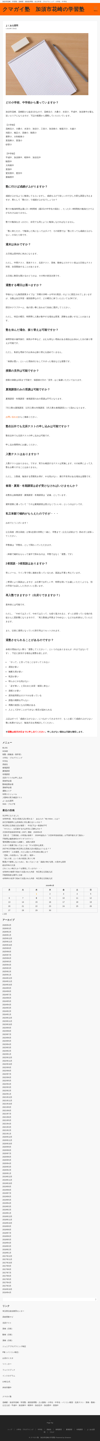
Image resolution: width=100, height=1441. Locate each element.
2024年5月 (6, 1001)
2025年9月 (6, 948)
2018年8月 (6, 1230)
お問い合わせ (12, 417)
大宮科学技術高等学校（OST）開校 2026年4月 (22, 832)
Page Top (50, 1421)
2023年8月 (6, 1031)
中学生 (5, 761)
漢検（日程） (7, 1340)
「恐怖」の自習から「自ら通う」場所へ (18, 855)
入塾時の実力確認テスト (12, 797)
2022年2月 (6, 1091)
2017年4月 (6, 1282)
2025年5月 (6, 961)
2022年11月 (7, 1061)
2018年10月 (7, 1223)
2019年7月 (6, 1193)
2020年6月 (6, 1157)
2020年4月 (6, 1163)
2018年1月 (6, 1253)
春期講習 (6, 768)
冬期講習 (6, 774)
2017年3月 (6, 1286)
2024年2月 (6, 1011)
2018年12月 (7, 1216)
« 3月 (4, 914)
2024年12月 (7, 978)
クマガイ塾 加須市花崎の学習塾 (43, 9)
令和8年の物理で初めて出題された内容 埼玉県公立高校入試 (27, 872)
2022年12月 (7, 1057)
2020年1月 (6, 1173)
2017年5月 (6, 1279)
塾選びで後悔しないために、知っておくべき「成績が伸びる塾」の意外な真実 (34, 862)
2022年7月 (6, 1074)
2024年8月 (6, 991)
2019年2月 (6, 1210)
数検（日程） (7, 1335)
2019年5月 (6, 1200)
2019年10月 (7, 1183)
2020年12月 (7, 1137)
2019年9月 (6, 1186)
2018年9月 (6, 1226)
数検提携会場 (7, 784)
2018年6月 (6, 1236)
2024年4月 (6, 1005)
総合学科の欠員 (8, 865)
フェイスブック (8, 1370)
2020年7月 (6, 1153)
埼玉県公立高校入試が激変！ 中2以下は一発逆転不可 (24, 825)
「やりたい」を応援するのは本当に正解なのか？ (22, 829)
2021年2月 (6, 1130)
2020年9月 (6, 1147)
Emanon (68, 1437)
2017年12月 (7, 1256)
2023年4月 (6, 1044)
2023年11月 (7, 1021)
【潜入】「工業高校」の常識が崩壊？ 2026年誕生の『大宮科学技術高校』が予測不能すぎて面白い (43, 835)
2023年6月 (6, 1038)
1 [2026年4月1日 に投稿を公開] (36, 894)
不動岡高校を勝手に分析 (12, 875)
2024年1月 (6, 1014)
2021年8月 (6, 1110)
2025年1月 (6, 975)
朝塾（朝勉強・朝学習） (12, 754)
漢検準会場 (6, 787)
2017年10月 (7, 1263)
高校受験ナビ (7, 1317)
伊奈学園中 (6, 1387)
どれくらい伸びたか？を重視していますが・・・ (22, 868)
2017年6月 (6, 1276)
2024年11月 (7, 981)
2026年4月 (6, 925)
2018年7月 (6, 1233)
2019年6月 (6, 1196)
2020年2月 (6, 1170)
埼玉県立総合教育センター (13, 1311)
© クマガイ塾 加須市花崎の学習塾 (42, 1437)
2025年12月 (7, 938)
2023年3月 (6, 1047)
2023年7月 (6, 1034)
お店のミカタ (7, 1358)
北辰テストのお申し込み (12, 778)
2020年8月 (6, 1150)
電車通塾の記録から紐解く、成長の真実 (18, 842)
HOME (5, 751)
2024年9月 (6, 988)
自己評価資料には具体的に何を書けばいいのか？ (22, 822)
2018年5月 (6, 1240)
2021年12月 (7, 1097)
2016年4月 (6, 1292)
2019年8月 (6, 1190)
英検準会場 (6, 781)
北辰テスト (6, 1323)
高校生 (5, 764)
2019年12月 (7, 1177)
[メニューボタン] (96, 9)
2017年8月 (6, 1269)
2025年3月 (6, 968)
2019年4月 (6, 1203)
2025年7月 (6, 955)
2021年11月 (7, 1100)
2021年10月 (7, 1104)
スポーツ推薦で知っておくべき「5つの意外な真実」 (23, 845)
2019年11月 (7, 1180)
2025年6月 (6, 958)
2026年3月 (6, 928)
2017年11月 (7, 1259)
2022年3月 (6, 1087)
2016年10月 (7, 1289)
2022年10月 (7, 1064)
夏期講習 (6, 771)
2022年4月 (6, 1084)
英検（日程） (7, 1329)
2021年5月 (6, 1120)
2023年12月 (7, 1018)
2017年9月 (6, 1266)
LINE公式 (6, 1382)
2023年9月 (6, 1028)
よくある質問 (7, 801)
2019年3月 (6, 1206)
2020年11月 (7, 1140)
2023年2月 (6, 1051)
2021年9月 (6, 1107)
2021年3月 (6, 1127)
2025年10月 (7, 945)
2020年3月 (6, 1167)
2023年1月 (6, 1054)
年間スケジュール (9, 794)
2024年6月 (6, 998)
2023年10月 (7, 1024)
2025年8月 (6, 952)
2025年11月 (7, 942)
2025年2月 (6, 971)
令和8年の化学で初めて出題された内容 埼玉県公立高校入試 (27, 878)
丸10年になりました (10, 816)
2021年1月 (6, 1134)
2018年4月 (6, 1243)
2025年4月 (6, 965)
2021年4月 (6, 1124)
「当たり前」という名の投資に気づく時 (18, 858)
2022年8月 (6, 1071)
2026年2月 (6, 932)
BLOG (5, 748)
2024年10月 (7, 985)
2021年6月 (6, 1117)
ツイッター (6, 1364)
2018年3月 (6, 1246)
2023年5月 (6, 1041)
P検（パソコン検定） (11, 1352)
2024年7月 (6, 995)
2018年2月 (6, 1249)
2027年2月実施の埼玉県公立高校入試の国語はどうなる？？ (26, 849)
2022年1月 (6, 1094)
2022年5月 (6, 1081)
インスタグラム (8, 1376)
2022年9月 (6, 1067)
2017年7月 (6, 1273)
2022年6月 (6, 1077)
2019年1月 (6, 1213)
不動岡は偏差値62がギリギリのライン (17, 839)
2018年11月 (7, 1220)
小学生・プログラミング (12, 758)
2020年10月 (7, 1144)
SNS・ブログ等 (8, 804)
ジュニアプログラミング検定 (14, 1346)
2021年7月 (6, 1114)
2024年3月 (6, 1008)
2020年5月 (6, 1160)
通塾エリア (6, 791)
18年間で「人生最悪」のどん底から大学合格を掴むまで (25, 852)
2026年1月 (6, 935)
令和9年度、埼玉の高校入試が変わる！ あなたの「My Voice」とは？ (31, 819)
